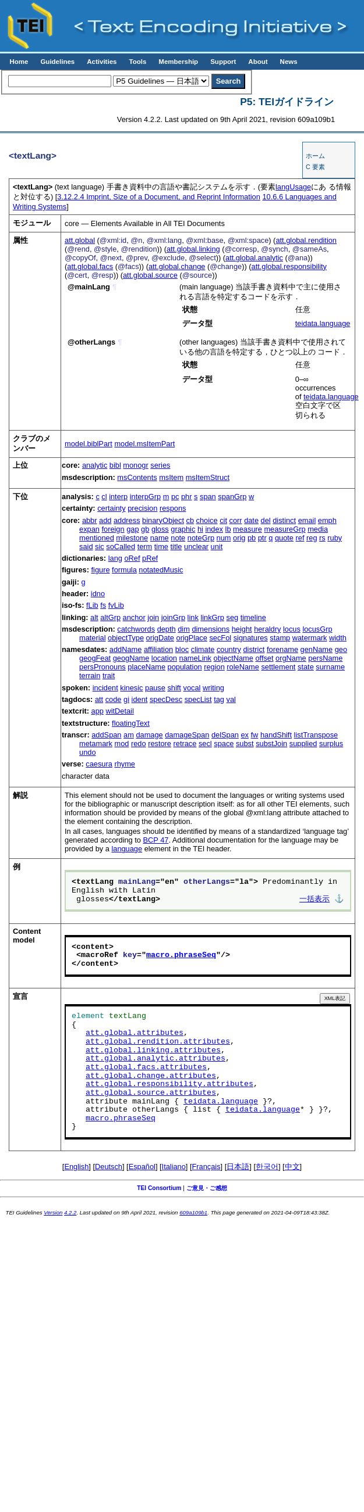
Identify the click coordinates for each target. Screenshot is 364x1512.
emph (327, 520)
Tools (137, 61)
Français (206, 1166)
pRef (150, 558)
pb (252, 537)
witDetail (119, 711)
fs (103, 605)
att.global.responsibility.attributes (169, 1084)
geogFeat (95, 658)
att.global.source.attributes (151, 1093)
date (251, 520)
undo (87, 752)
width (338, 637)
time (161, 546)
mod (121, 743)
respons (173, 508)
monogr (135, 465)
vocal (192, 687)
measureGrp (284, 529)
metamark (95, 743)
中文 (292, 1166)
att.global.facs (90, 266)
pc (175, 496)
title (176, 546)
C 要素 (315, 166)
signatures (251, 637)
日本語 (238, 1166)
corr (235, 520)
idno (98, 593)
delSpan (225, 734)
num (224, 537)
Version (53, 1212)
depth (166, 629)
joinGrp (173, 617)
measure (247, 529)
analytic (94, 465)
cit (223, 520)
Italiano (174, 1166)
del (266, 520)
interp (118, 496)
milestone (132, 537)
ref (300, 537)
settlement (278, 666)
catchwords (136, 629)
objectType (126, 637)
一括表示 (314, 899)
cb (190, 520)
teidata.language (323, 323)
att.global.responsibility (289, 266)
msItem (171, 477)
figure (100, 569)
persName (325, 658)
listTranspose (316, 734)
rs (322, 537)
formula (124, 569)
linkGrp (212, 617)
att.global (80, 240)
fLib (92, 605)
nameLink (195, 658)
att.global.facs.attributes (146, 1067)
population (185, 666)
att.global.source (150, 275)
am (128, 734)
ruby (334, 537)
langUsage (293, 186)
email (307, 520)
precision (142, 508)
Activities (101, 61)
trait (109, 675)
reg (311, 537)
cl (104, 496)
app (97, 711)
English (76, 1166)
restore (159, 743)
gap (132, 529)
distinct (284, 520)
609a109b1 (193, 1212)
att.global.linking (193, 249)
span (208, 496)
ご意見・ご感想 (206, 1188)
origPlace (191, 637)
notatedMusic (161, 569)
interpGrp (145, 496)
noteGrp (201, 537)
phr (186, 496)
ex (245, 734)
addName (125, 649)
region (214, 666)
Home (18, 61)
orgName (290, 658)
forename (282, 649)
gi (126, 699)
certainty (111, 508)
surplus (331, 743)
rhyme (124, 763)
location (164, 658)
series (160, 465)
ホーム (315, 155)
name (159, 537)
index (214, 529)
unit (217, 546)
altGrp (110, 617)
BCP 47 (156, 840)
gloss (160, 529)
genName (317, 649)
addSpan (106, 734)
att (99, 699)
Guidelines (57, 61)
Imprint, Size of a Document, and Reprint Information (158, 196)
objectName (233, 658)
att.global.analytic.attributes (155, 1059)
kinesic (131, 687)
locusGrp (317, 629)
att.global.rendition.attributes (158, 1042)
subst (245, 743)
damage (149, 734)
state (306, 666)
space (224, 743)
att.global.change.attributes (151, 1076)
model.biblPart (88, 443)
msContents (137, 477)
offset (264, 658)
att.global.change (177, 266)
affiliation (158, 649)
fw (255, 734)
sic (99, 546)
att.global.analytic (254, 257)
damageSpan (187, 734)
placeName (146, 666)
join (153, 617)
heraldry (267, 629)
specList (198, 699)
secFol (220, 637)
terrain (89, 675)
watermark (309, 637)
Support (223, 61)
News (289, 61)
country (229, 649)
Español (142, 1166)
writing (213, 687)
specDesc (166, 699)
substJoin (271, 743)
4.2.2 (70, 1212)
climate (203, 649)
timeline (253, 617)
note (178, 537)
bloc (182, 649)
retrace (185, 743)
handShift (276, 734)
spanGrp (232, 496)
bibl (115, 465)
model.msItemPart (144, 443)
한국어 (267, 1166)
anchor (134, 617)
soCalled (120, 546)
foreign (112, 529)
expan (89, 529)
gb (145, 529)
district (253, 649)
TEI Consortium (159, 1188)
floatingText (131, 723)
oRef (132, 558)
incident (105, 687)
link (193, 617)
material (92, 637)
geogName (131, 658)
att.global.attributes (134, 1033)
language (126, 848)
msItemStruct (207, 477)
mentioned (96, 537)
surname (330, 666)
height (242, 629)
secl (205, 743)
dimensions (210, 629)
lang (115, 558)
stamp (280, 637)
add (105, 520)
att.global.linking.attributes (153, 1050)
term (145, 546)
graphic (183, 529)
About (257, 61)
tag (219, 699)
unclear (196, 546)
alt (94, 617)
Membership (178, 61)
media (318, 529)
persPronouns (102, 666)
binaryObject (163, 520)
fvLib (116, 605)
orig (239, 537)
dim (184, 629)
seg (232, 617)
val (231, 699)
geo (341, 649)
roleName (243, 666)
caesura (99, 763)
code (113, 699)
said (86, 546)
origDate (160, 637)
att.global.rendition (306, 240)
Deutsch (108, 1166)
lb (228, 529)
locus (292, 629)
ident (140, 699)
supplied (303, 743)
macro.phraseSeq (181, 955)
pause (155, 687)
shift (174, 687)
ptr (262, 537)
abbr (89, 520)
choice (207, 520)
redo (138, 743)
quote (284, 537)
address (127, 520)
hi (200, 529)
